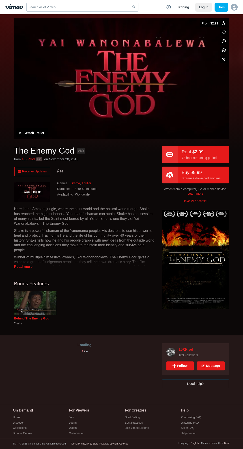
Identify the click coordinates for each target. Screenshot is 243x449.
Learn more (195, 193)
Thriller (86, 183)
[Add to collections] (223, 50)
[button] (234, 7)
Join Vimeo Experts (137, 428)
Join (71, 417)
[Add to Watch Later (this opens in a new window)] (223, 41)
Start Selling (132, 417)
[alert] (32, 171)
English (195, 443)
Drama (75, 183)
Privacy (82, 443)
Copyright (113, 443)
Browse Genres (22, 433)
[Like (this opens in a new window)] (223, 32)
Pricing (183, 7)
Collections (20, 428)
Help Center (188, 433)
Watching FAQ (190, 422)
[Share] (223, 59)
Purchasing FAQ (191, 417)
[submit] (134, 7)
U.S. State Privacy (97, 443)
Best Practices (134, 422)
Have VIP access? (195, 201)
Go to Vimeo (76, 433)
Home (16, 417)
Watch (73, 428)
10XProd (28, 159)
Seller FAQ (187, 428)
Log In (73, 422)
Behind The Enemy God (31, 318)
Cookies (123, 443)
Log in (203, 7)
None (227, 443)
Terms (74, 443)
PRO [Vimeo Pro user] (39, 159)
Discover (18, 422)
